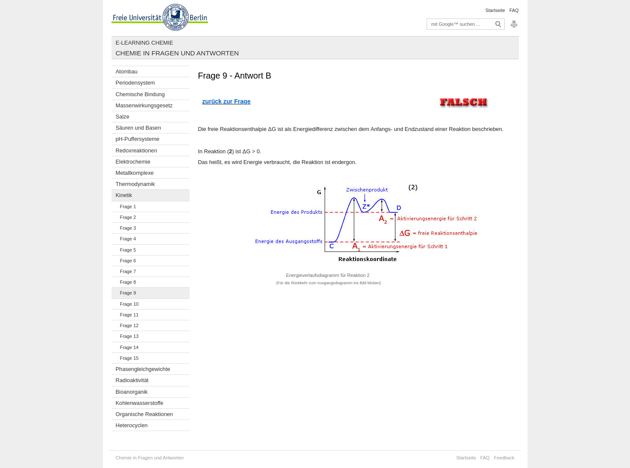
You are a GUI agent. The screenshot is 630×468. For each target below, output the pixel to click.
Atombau (127, 71)
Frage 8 (128, 282)
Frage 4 (128, 238)
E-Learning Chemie (144, 43)
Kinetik (124, 195)
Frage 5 (128, 249)
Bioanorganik (132, 392)
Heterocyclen (132, 425)
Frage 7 (128, 271)
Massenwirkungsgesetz (144, 105)
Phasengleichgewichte (143, 369)
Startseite (495, 10)
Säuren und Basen (138, 128)
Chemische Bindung (140, 94)
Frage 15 (129, 358)
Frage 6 (128, 260)
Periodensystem (135, 82)
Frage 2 (128, 217)
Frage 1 (128, 206)
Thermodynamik (135, 184)
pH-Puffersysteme (138, 139)
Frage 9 (128, 292)
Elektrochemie (133, 161)
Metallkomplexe (135, 173)
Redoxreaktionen (136, 150)
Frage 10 (129, 304)
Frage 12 (129, 325)
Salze (123, 116)
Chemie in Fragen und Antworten (177, 53)
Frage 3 (128, 228)
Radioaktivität (132, 380)
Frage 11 (129, 314)
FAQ (514, 10)
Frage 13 (129, 336)
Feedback (504, 457)
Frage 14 (129, 347)
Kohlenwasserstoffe (139, 403)
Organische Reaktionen (144, 414)
